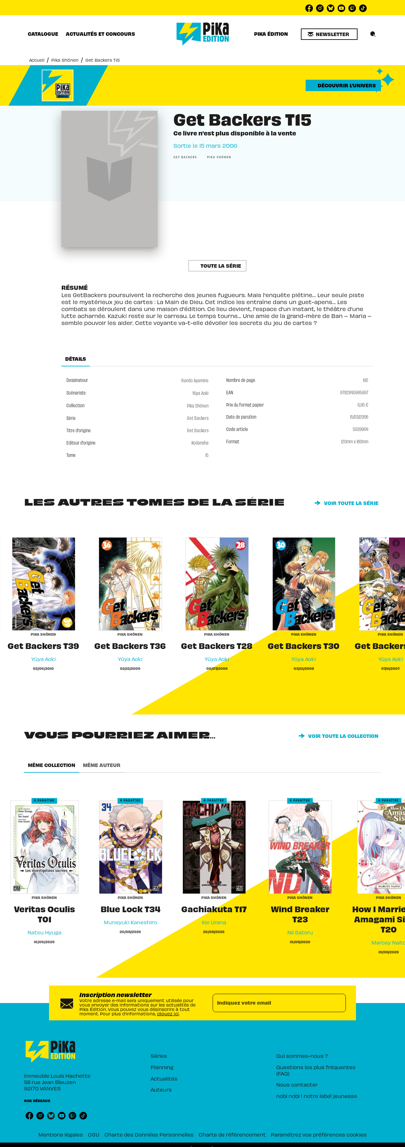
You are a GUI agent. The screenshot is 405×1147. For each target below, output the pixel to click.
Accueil (36, 60)
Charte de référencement (232, 1134)
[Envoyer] (338, 1002)
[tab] (43, 33)
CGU (93, 1134)
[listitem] (309, 8)
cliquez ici (168, 1013)
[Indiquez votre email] (271, 1003)
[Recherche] (373, 34)
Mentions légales (60, 1134)
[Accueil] (202, 34)
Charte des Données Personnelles (149, 1134)
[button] (329, 34)
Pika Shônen (64, 60)
